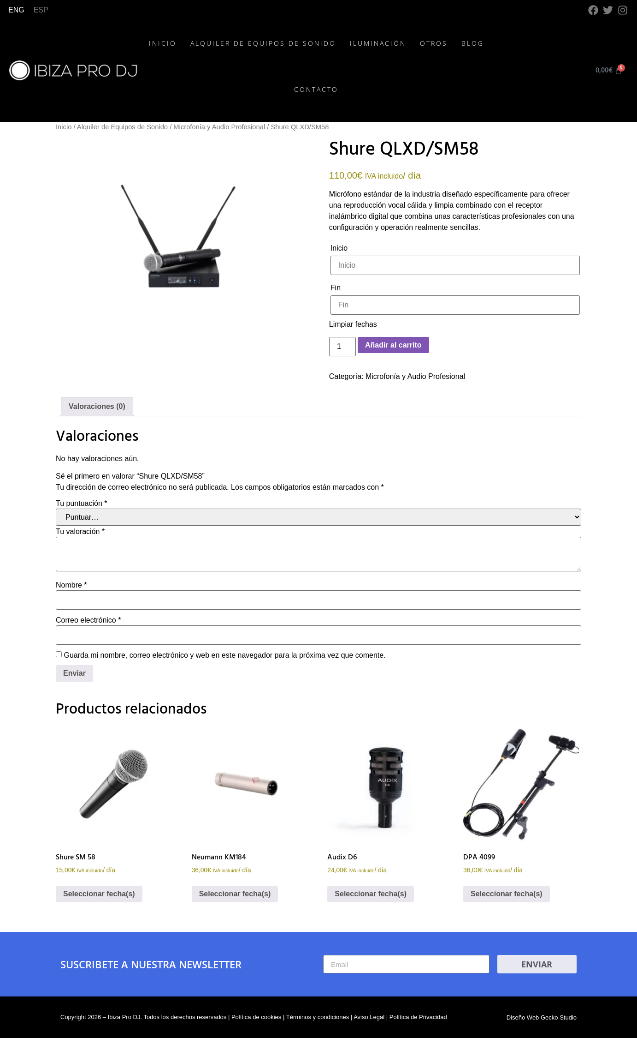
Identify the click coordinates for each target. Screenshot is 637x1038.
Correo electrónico (88, 620)
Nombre (71, 585)
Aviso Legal (369, 1017)
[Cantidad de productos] (342, 346)
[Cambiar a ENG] (16, 10)
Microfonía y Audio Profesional (219, 127)
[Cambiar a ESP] (41, 10)
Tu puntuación (81, 503)
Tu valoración (80, 531)
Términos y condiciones (317, 1017)
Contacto (316, 89)
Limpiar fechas (353, 324)
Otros (434, 43)
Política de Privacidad (418, 1017)
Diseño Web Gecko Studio (542, 1017)
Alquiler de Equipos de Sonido (263, 43)
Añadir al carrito (393, 345)
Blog (472, 43)
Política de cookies (256, 1017)
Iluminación (378, 43)
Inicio (163, 43)
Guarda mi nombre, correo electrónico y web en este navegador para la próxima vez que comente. (224, 655)
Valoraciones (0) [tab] (97, 406)
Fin (335, 288)
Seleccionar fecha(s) (99, 894)
